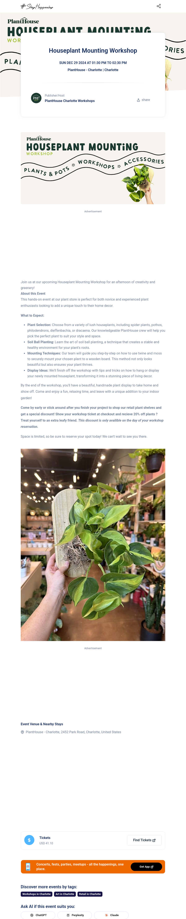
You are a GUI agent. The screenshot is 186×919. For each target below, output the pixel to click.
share (143, 100)
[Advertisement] (93, 245)
